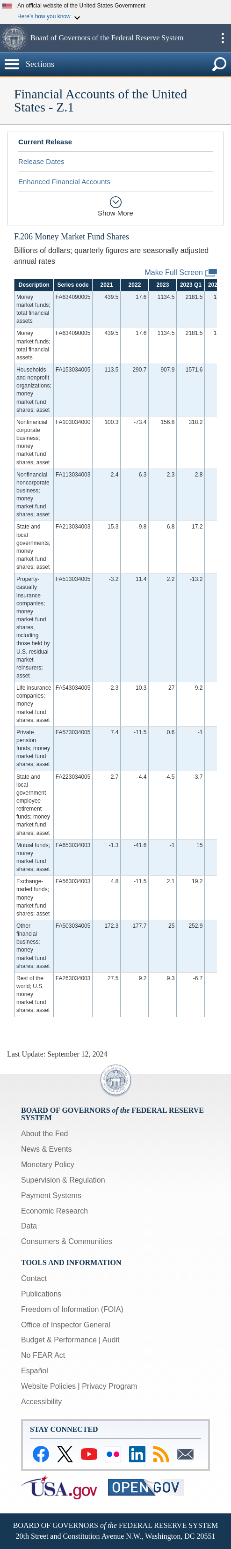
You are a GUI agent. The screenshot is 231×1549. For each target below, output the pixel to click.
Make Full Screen (181, 273)
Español (34, 1371)
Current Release (45, 142)
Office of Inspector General (65, 1325)
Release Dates (41, 161)
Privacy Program (109, 1386)
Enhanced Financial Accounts (64, 182)
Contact (34, 1278)
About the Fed (44, 1134)
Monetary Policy (47, 1165)
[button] (14, 38)
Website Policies (48, 1386)
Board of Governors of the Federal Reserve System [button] (106, 38)
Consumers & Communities (66, 1241)
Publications (41, 1294)
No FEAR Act (43, 1355)
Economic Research (54, 1211)
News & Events (46, 1149)
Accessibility (41, 1402)
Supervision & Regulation (63, 1180)
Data (29, 1226)
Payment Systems (51, 1195)
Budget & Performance (59, 1340)
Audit (110, 1340)
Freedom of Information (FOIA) (72, 1309)
